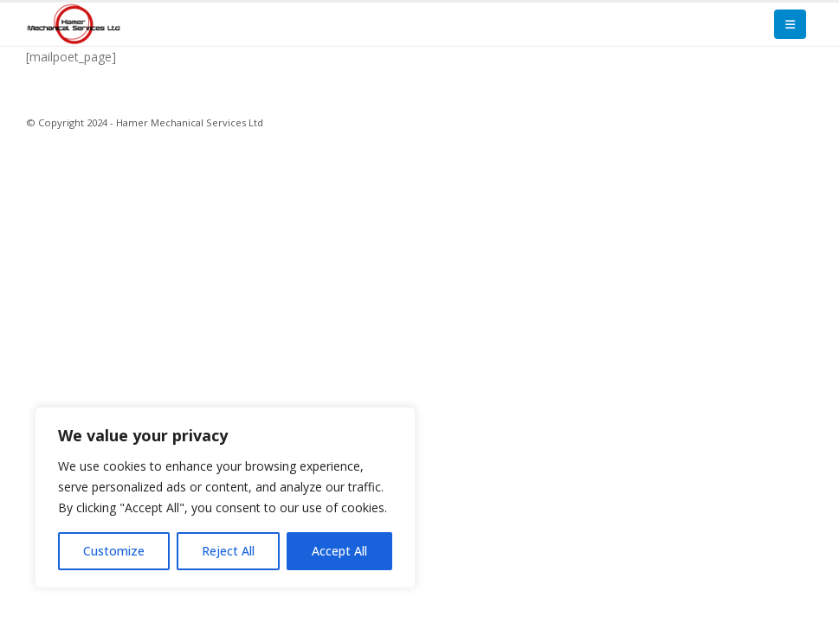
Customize (114, 551)
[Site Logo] (73, 24)
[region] (225, 497)
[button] (790, 24)
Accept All (339, 551)
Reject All (228, 551)
